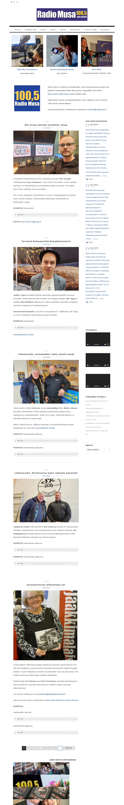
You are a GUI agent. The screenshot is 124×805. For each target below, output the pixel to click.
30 (58, 750)
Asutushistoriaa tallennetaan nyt (46, 590)
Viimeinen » (73, 750)
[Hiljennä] (105, 344)
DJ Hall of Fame (91, 29)
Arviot (53, 29)
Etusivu (18, 29)
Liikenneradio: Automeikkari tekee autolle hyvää (46, 355)
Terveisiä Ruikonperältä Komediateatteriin (46, 241)
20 (52, 750)
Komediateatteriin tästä (23, 335)
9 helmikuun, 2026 (33, 481)
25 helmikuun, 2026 (33, 244)
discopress (47, 128)
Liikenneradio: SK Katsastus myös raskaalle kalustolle (46, 477)
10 (46, 750)
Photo (89, 179)
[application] (98, 339)
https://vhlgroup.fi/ (33, 222)
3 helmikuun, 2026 (33, 593)
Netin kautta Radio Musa (58, 94)
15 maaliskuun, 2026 (33, 128)
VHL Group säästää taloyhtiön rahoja (46, 124)
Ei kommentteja (58, 128)
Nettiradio (105, 30)
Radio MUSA (94, 124)
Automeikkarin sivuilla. (45, 431)
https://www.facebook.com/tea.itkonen (61, 703)
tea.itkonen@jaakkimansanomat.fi (51, 697)
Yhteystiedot (75, 29)
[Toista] (88, 344)
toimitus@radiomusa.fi (97, 109)
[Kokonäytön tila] (108, 344)
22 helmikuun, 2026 (33, 360)
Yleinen (46, 121)
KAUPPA (63, 29)
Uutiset (44, 29)
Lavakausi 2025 (31, 29)
